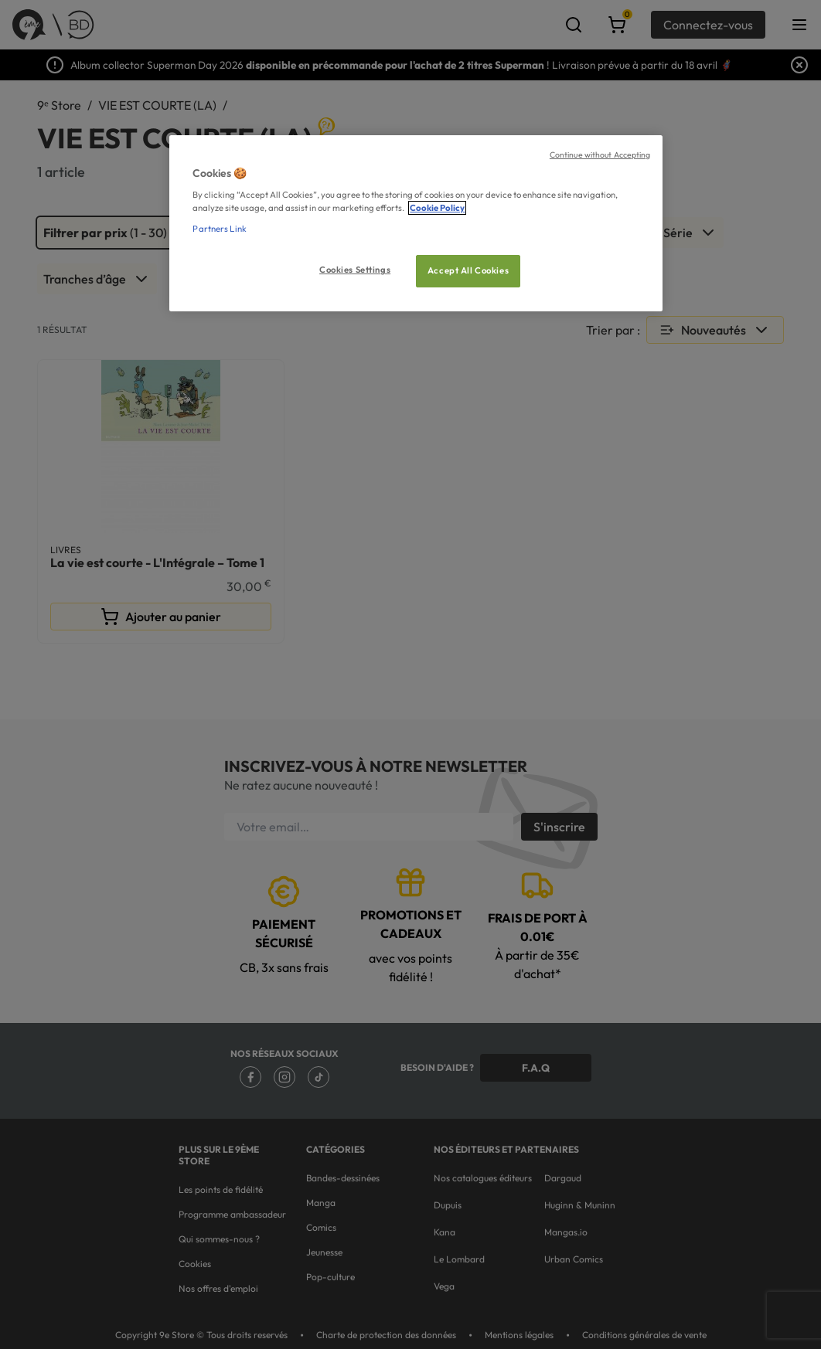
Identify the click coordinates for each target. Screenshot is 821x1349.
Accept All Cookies (468, 270)
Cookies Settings (354, 269)
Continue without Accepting (600, 154)
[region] (415, 223)
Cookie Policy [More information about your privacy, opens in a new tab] (437, 207)
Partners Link (219, 228)
